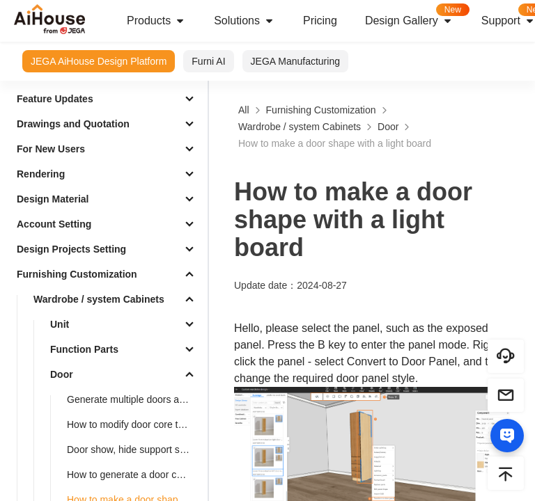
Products (156, 21)
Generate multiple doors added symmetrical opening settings (134, 399)
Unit (59, 324)
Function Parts (84, 349)
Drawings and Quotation (73, 123)
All (243, 110)
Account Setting (54, 224)
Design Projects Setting (71, 249)
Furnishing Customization (77, 274)
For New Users (51, 148)
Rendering (41, 174)
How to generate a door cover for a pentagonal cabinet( (134, 474)
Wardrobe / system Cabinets (98, 299)
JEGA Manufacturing (295, 61)
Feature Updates (55, 98)
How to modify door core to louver (134, 424)
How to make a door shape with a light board (334, 143)
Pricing (320, 20)
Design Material (52, 199)
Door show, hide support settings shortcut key (134, 449)
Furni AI (208, 61)
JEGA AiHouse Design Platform (98, 61)
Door (61, 374)
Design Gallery (416, 16)
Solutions (244, 21)
